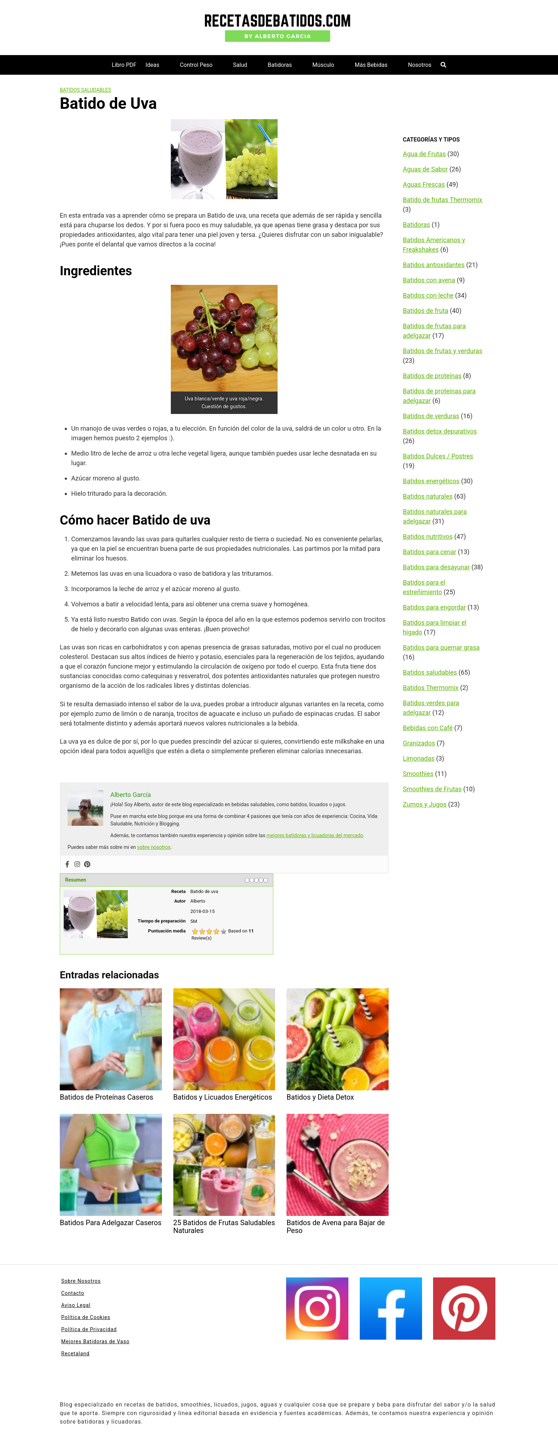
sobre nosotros (153, 847)
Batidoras (280, 65)
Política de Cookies (85, 1317)
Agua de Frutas (424, 154)
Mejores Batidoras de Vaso (95, 1341)
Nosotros (420, 65)
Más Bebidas (371, 65)
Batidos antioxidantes (433, 265)
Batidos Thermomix (431, 687)
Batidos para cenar (429, 551)
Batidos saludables (85, 90)
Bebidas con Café (428, 728)
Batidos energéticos (431, 481)
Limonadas (419, 758)
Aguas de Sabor (425, 169)
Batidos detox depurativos (440, 431)
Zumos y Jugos (425, 804)
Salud (240, 65)
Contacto (72, 1293)
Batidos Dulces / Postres (438, 456)
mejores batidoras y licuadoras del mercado (315, 835)
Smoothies (418, 773)
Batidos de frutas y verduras (442, 351)
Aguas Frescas (424, 184)
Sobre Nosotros (81, 1281)
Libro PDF (124, 65)
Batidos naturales (428, 496)
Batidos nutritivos (428, 536)
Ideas (152, 65)
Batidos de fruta (425, 310)
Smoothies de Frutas (432, 789)
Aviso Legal (76, 1305)
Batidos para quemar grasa (441, 647)
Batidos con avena (429, 280)
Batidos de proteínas (432, 375)
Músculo (323, 65)
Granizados (419, 743)
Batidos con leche (428, 295)
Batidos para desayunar (436, 567)
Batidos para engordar (434, 607)
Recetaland (75, 1353)
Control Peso (196, 65)
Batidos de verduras (431, 416)
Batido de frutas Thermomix (442, 199)
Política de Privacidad (89, 1329)
